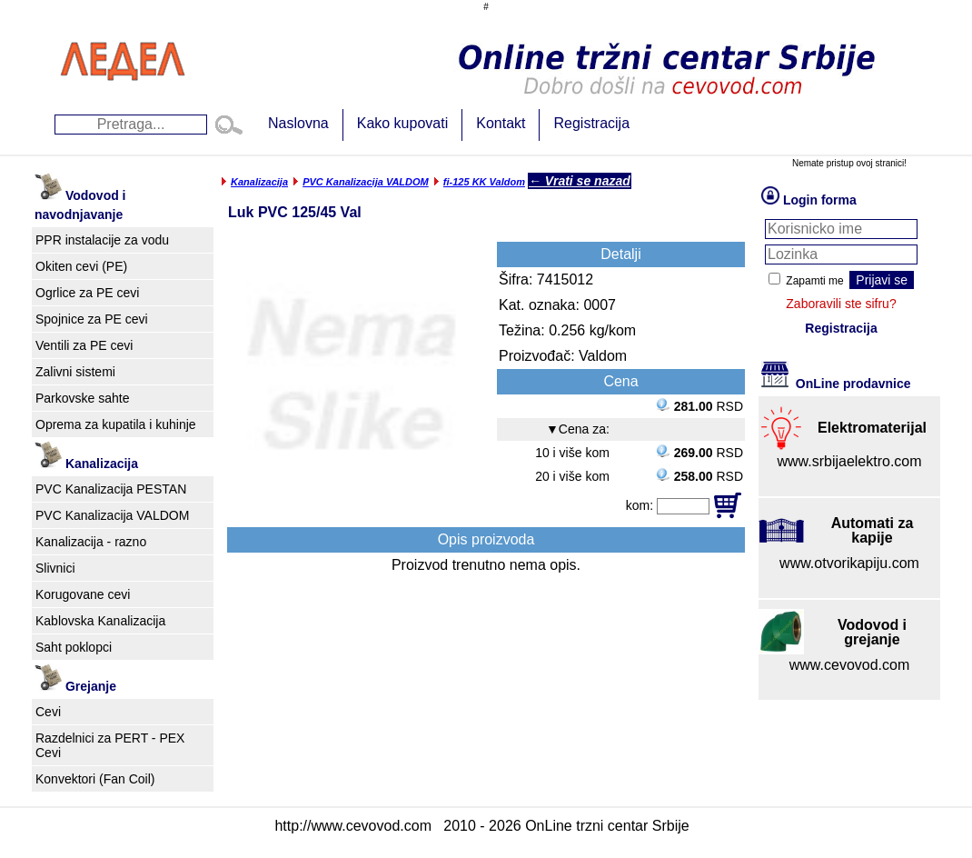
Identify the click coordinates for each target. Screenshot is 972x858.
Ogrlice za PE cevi (87, 292)
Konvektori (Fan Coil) (95, 779)
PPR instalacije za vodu (102, 240)
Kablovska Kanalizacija (100, 621)
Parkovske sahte (82, 398)
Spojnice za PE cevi (91, 319)
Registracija (591, 123)
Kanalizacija (259, 181)
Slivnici (55, 568)
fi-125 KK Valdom (484, 181)
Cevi (48, 711)
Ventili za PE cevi (84, 345)
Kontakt (500, 123)
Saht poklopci (73, 647)
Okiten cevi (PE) (81, 266)
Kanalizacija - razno (90, 541)
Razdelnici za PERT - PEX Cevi (109, 745)
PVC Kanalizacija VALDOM (112, 515)
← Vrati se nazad (579, 181)
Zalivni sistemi (75, 371)
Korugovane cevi (82, 594)
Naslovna (298, 123)
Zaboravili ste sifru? (841, 303)
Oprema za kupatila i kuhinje (115, 424)
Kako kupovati (403, 123)
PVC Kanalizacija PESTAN (110, 489)
